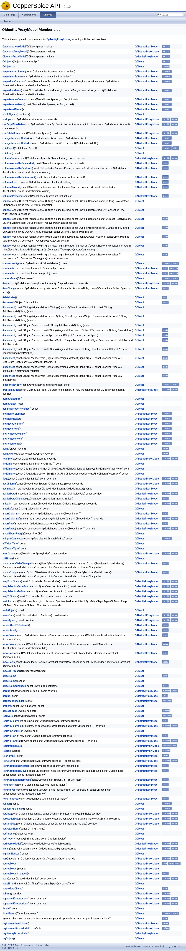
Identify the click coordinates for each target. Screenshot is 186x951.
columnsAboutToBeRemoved (18, 177)
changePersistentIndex (15, 138)
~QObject (7, 938)
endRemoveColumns (14, 433)
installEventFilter (11, 533)
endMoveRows (10, 428)
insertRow (8, 523)
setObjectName (11, 828)
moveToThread (10, 670)
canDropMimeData (12, 124)
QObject (6, 61)
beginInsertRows (11, 76)
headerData (8, 493)
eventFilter (8, 453)
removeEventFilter (12, 730)
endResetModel (11, 443)
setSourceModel (11, 843)
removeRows (9, 740)
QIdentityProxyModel (58, 39)
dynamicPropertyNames (15, 408)
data (4, 283)
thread (6, 908)
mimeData (8, 615)
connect (6, 201)
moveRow (8, 653)
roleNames (8, 755)
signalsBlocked (10, 853)
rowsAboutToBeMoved (15, 770)
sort (4, 858)
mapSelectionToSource (15, 591)
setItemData (9, 823)
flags (5, 478)
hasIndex (7, 488)
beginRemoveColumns (15, 99)
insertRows (8, 528)
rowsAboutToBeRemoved (16, 779)
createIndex (9, 268)
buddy (5, 119)
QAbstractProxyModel (14, 51)
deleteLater (8, 297)
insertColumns (10, 518)
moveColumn (9, 635)
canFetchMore (10, 133)
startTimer (8, 883)
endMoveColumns (12, 423)
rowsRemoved (10, 798)
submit (6, 893)
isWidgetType (10, 543)
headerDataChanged (13, 498)
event (5, 448)
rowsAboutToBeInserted (16, 765)
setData (6, 813)
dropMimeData (10, 389)
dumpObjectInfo (11, 398)
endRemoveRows (12, 438)
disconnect (8, 307)
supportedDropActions (15, 903)
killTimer (7, 558)
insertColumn (9, 513)
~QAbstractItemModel (14, 923)
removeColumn (10, 720)
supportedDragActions (15, 898)
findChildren (9, 468)
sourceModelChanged (14, 873)
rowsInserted (9, 784)
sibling (6, 848)
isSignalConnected (12, 538)
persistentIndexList (13, 700)
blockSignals (9, 114)
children (6, 153)
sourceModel (9, 863)
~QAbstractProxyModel (15, 928)
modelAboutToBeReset (15, 625)
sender (6, 803)
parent (6, 690)
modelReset (9, 630)
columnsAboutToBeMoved (17, 168)
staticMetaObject (12, 888)
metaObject (8, 610)
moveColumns (10, 644)
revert (5, 750)
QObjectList (9, 66)
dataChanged (9, 288)
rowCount (7, 760)
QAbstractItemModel (14, 46)
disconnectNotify (12, 384)
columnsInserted (11, 182)
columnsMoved (11, 187)
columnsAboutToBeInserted (18, 163)
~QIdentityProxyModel (14, 933)
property (7, 705)
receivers (7, 715)
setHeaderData (10, 818)
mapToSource (10, 596)
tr (3, 918)
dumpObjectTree (11, 403)
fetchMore (8, 458)
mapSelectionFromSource (16, 586)
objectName (9, 675)
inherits (6, 508)
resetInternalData (12, 745)
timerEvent (8, 913)
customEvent (9, 278)
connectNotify (10, 263)
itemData (7, 553)
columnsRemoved (12, 196)
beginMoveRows (11, 90)
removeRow (9, 735)
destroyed (8, 302)
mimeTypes (9, 620)
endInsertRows (10, 418)
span (5, 878)
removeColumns (11, 725)
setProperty (9, 838)
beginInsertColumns (13, 71)
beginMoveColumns (13, 81)
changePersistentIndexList (17, 143)
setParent (7, 833)
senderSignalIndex (12, 808)
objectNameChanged (14, 685)
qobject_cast (9, 710)
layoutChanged (10, 572)
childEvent (8, 148)
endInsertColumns (12, 413)
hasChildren (9, 483)
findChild (7, 463)
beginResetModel (12, 109)
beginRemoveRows (13, 104)
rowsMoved (9, 789)
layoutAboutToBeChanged (17, 563)
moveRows (8, 662)
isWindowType (10, 548)
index (5, 503)
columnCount (9, 158)
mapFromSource (11, 581)
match (6, 601)
